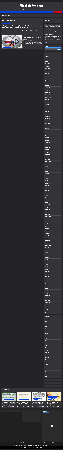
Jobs (46, 339)
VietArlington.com (15, 445)
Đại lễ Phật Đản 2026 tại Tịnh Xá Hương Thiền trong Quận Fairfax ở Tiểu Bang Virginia (53, 38)
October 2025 (47, 69)
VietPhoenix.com (24, 446)
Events (10, 23)
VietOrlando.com (49, 445)
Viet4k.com (42, 446)
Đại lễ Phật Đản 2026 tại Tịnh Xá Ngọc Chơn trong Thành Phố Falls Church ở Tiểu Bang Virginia (52, 31)
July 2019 (46, 222)
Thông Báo (47, 363)
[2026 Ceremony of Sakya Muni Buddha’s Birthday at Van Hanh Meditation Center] (39, 397)
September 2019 (48, 218)
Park (46, 346)
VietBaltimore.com (7, 445)
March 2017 (47, 289)
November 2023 (47, 122)
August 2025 (47, 74)
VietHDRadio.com (16, 446)
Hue (5, 443)
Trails (46, 368)
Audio (46, 322)
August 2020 (47, 191)
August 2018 (47, 249)
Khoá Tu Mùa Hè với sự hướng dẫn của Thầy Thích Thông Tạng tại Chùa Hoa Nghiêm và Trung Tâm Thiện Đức (53, 26)
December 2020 (47, 182)
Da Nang (8, 443)
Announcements (5, 23)
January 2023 (47, 146)
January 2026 (47, 67)
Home (2, 12)
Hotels (46, 337)
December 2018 (47, 239)
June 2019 (47, 225)
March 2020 (47, 203)
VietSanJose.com (32, 443)
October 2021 (47, 160)
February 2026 (47, 65)
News (46, 341)
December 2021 (47, 155)
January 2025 (47, 91)
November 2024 (47, 93)
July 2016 (46, 308)
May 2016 (46, 313)
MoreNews (35, 448)
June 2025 (47, 79)
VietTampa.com (22, 445)
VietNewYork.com (39, 443)
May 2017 (46, 284)
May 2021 (46, 170)
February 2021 (47, 177)
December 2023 (47, 120)
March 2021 (47, 175)
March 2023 (47, 141)
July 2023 (46, 132)
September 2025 (48, 72)
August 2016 (47, 306)
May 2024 (46, 108)
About (5, 12)
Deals (46, 327)
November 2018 (47, 241)
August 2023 (47, 129)
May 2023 (46, 136)
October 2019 (47, 215)
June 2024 (47, 105)
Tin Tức (46, 365)
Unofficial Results (48, 375)
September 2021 (48, 163)
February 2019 (47, 234)
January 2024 (47, 117)
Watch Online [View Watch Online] (57, 12)
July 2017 (46, 280)
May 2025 (46, 81)
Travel (46, 370)
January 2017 (47, 294)
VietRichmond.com (33, 445)
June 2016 (47, 311)
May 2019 (46, 227)
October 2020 (47, 186)
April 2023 (47, 139)
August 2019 (47, 220)
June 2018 (46, 253)
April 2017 (46, 287)
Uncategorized (47, 373)
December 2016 (47, 296)
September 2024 (48, 98)
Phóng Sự (46, 349)
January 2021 (47, 179)
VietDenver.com (17, 443)
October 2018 (47, 244)
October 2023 (47, 124)
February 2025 (47, 89)
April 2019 (47, 229)
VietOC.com (47, 446)
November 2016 (47, 299)
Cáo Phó (46, 325)
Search (46, 47)
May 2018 (46, 256)
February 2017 (47, 292)
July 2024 (46, 103)
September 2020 (48, 189)
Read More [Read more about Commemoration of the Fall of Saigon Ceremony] (25, 47)
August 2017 (47, 277)
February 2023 (47, 143)
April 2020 (47, 201)
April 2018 (47, 258)
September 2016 (48, 304)
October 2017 (47, 272)
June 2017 (46, 282)
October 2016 (47, 301)
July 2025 (46, 77)
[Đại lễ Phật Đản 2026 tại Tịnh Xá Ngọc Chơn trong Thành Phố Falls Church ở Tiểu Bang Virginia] (24, 397)
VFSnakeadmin (5, 29)
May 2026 (46, 60)
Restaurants (47, 358)
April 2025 (47, 84)
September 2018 (48, 246)
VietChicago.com (46, 443)
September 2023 (48, 127)
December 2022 (47, 148)
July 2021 (46, 165)
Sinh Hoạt (46, 361)
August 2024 (47, 100)
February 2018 (47, 263)
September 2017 (48, 275)
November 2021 (47, 158)
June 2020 (47, 196)
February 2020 (47, 206)
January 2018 (47, 265)
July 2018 (46, 251)
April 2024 (47, 110)
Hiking (46, 332)
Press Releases (9, 47)
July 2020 (46, 194)
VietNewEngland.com (24, 443)
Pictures (46, 351)
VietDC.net (28, 445)
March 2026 (47, 62)
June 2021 (46, 167)
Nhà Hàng (46, 344)
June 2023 (47, 134)
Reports (46, 356)
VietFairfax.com (31, 5)
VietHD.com (37, 446)
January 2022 (47, 153)
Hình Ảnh (46, 334)
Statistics (14, 12)
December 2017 (47, 268)
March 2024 (47, 112)
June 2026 (47, 57)
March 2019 (47, 232)
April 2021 (47, 172)
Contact (9, 12)
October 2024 (47, 96)
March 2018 (47, 260)
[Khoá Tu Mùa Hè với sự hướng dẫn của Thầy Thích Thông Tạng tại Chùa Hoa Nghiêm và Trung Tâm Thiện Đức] (9, 397)
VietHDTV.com (55, 445)
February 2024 (47, 115)
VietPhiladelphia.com (54, 443)
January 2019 (47, 237)
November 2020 (47, 184)
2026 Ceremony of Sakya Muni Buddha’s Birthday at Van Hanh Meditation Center (51, 35)
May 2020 (46, 198)
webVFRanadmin (5, 407)
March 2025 (47, 86)
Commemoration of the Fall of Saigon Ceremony (12, 41)
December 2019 (47, 210)
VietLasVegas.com (31, 446)
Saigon (12, 443)
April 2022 (47, 151)
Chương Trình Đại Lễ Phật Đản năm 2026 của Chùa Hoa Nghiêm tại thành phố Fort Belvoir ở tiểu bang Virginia (52, 42)
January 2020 (47, 208)
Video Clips (20, 12)
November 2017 (47, 270)
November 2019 (47, 213)
